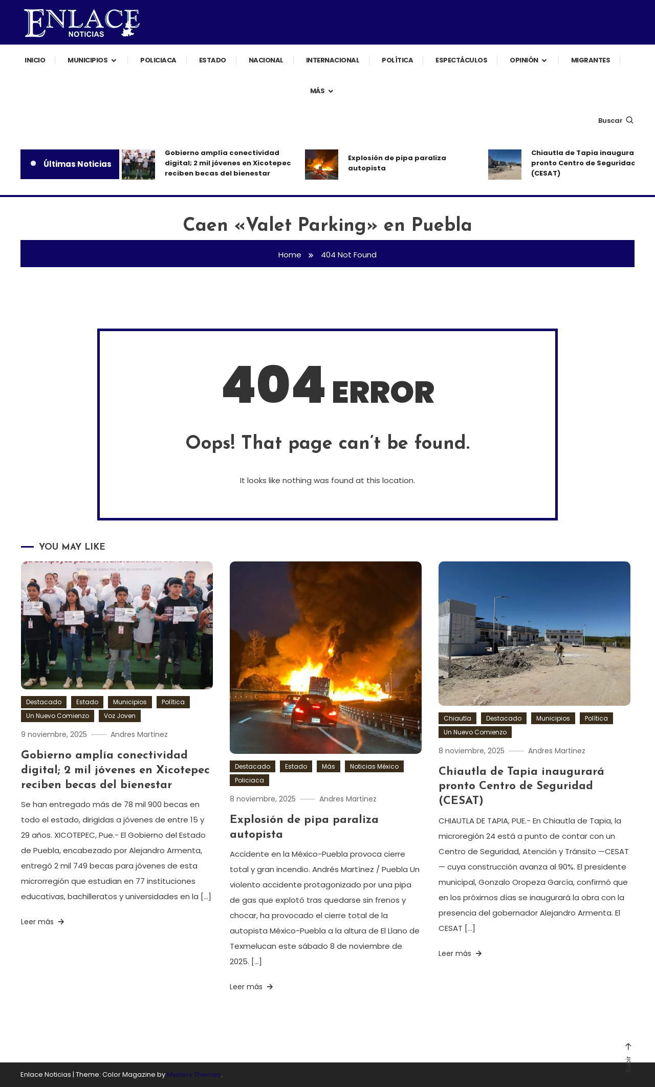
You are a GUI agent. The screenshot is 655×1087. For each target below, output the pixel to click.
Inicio (35, 60)
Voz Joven (120, 715)
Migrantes (590, 60)
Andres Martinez (139, 734)
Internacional (333, 60)
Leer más (43, 922)
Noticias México (374, 766)
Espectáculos (461, 60)
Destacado (43, 702)
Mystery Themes (194, 1074)
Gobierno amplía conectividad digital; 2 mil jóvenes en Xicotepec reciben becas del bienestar (228, 163)
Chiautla (457, 718)
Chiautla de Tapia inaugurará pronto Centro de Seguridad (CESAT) (521, 786)
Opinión (524, 60)
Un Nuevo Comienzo (57, 715)
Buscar (616, 120)
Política (397, 60)
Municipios (87, 60)
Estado (212, 60)
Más (317, 91)
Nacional (266, 60)
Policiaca (158, 60)
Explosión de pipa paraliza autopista (397, 163)
